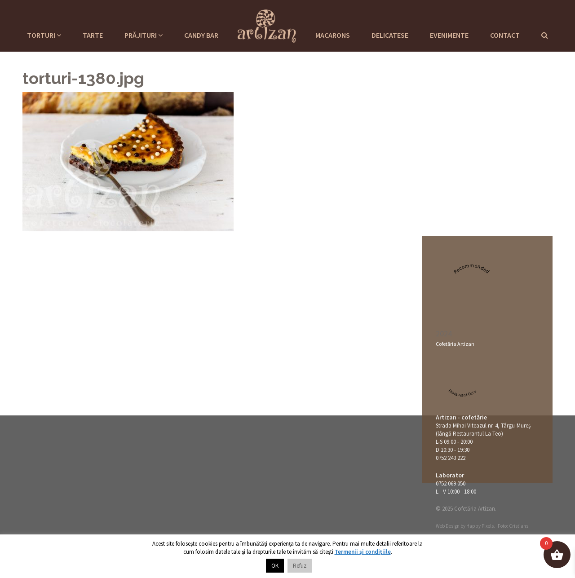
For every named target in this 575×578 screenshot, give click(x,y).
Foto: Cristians (513, 526)
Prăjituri (143, 35)
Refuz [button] (299, 565)
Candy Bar (201, 35)
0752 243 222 (450, 458)
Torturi (44, 35)
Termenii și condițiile (363, 552)
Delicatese (390, 35)
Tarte (93, 35)
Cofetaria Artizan (267, 25)
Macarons (332, 35)
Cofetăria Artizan (455, 343)
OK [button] (275, 565)
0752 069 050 (450, 483)
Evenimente (449, 35)
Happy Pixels (480, 526)
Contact (505, 35)
